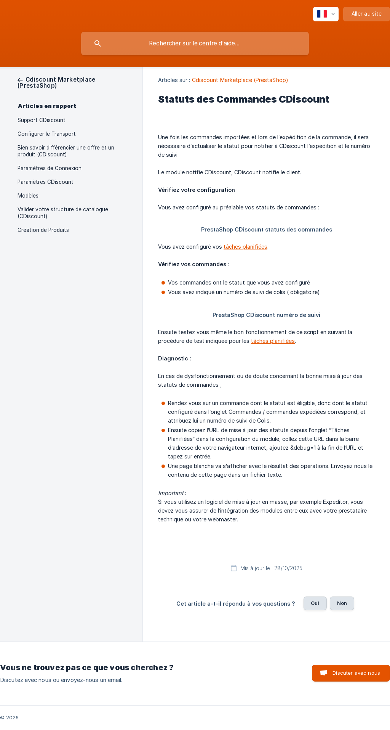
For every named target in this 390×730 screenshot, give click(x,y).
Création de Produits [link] (43, 230)
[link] (56, 82)
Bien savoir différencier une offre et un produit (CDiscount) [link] (66, 151)
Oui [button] (315, 603)
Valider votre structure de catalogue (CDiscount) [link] (63, 212)
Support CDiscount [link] (42, 120)
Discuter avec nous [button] (356, 673)
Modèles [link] (28, 196)
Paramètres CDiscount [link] (46, 182)
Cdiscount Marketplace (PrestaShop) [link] (240, 80)
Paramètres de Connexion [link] (50, 168)
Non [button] (342, 603)
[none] (326, 14)
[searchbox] (195, 43)
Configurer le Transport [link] (47, 134)
